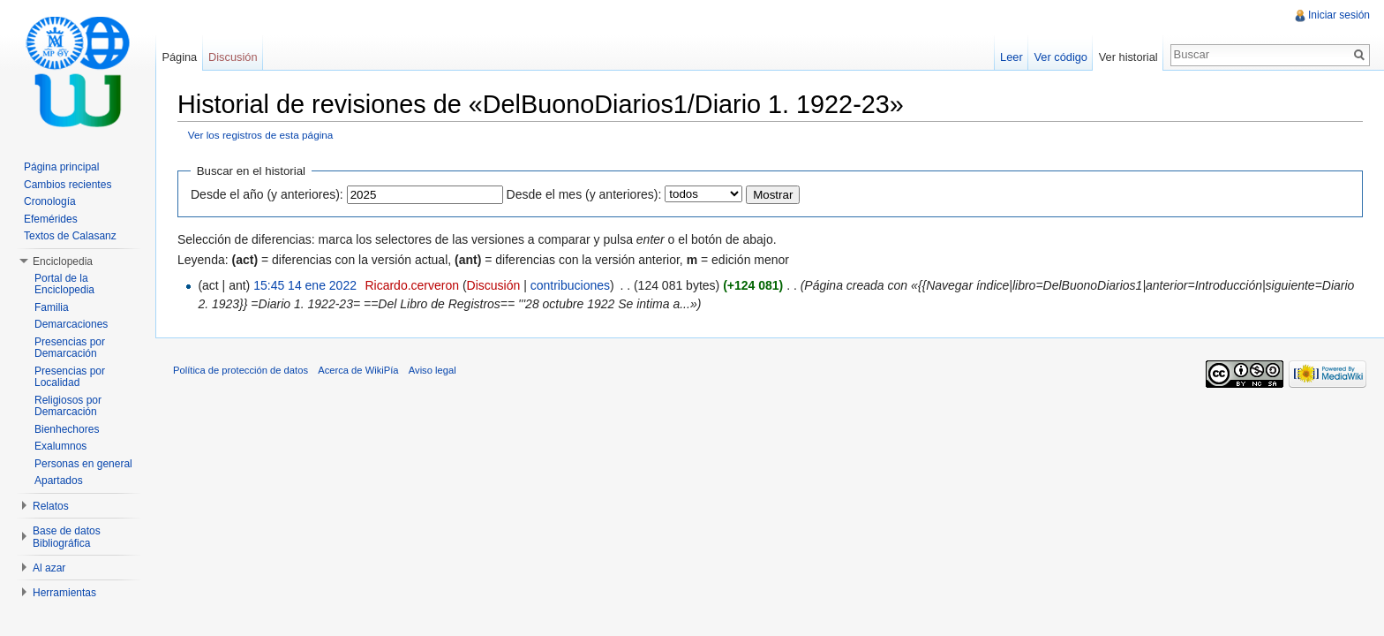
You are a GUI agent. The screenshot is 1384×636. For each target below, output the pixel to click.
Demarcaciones (71, 324)
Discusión (494, 285)
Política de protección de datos (240, 370)
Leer (1011, 57)
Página (179, 57)
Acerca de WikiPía (358, 370)
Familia (51, 307)
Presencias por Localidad (69, 377)
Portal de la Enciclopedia (64, 284)
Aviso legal (432, 370)
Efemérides (51, 219)
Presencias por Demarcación (69, 348)
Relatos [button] (51, 506)
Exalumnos (60, 446)
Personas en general (83, 464)
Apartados (58, 480)
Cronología (50, 201)
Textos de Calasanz (70, 236)
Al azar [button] (49, 568)
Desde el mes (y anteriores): (584, 194)
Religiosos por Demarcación (68, 406)
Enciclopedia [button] (63, 261)
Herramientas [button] (64, 593)
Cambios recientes (67, 184)
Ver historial (1128, 57)
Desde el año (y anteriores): (267, 194)
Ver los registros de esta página (261, 134)
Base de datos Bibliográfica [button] (67, 537)
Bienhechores (66, 429)
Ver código (1060, 57)
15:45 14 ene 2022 (305, 285)
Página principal (61, 167)
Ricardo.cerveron (412, 285)
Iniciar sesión (1339, 15)
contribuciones (570, 285)
